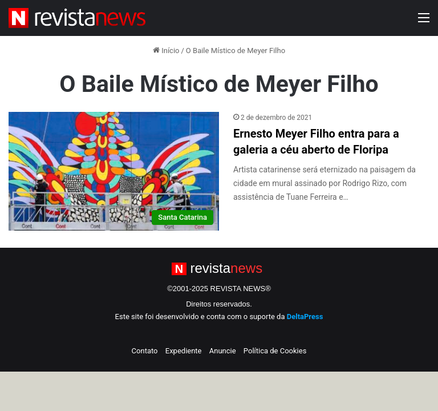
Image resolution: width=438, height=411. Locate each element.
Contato (145, 350)
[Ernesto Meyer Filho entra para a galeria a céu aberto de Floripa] (114, 171)
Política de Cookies (275, 350)
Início (166, 50)
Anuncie (222, 350)
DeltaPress (305, 316)
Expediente (183, 350)
